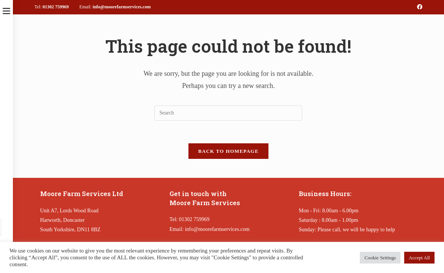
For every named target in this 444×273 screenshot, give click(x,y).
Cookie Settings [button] (380, 257)
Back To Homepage (228, 151)
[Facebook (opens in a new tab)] (418, 7)
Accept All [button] (419, 257)
